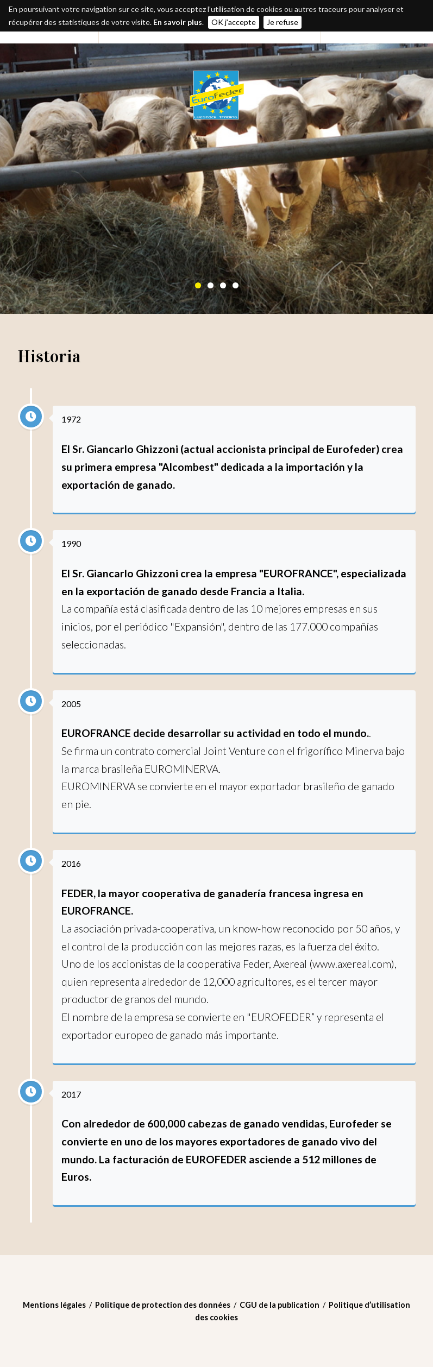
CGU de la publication (279, 1304)
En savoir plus (177, 22)
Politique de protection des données (162, 1304)
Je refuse (282, 22)
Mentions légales (54, 1304)
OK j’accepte (233, 22)
